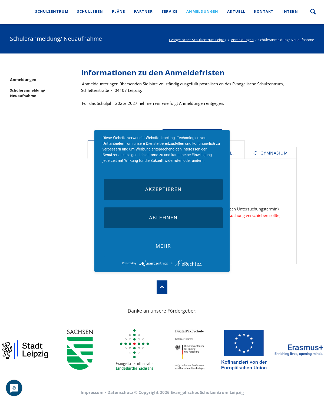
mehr (163, 246)
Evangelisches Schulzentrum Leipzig (197, 39)
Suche (313, 11)
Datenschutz (120, 392)
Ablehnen (163, 217)
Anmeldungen (242, 39)
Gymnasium (273, 153)
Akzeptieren (163, 189)
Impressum (92, 392)
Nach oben (162, 287)
